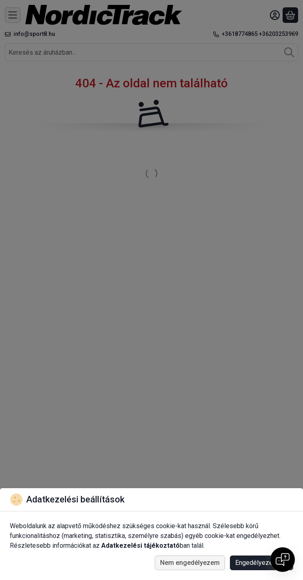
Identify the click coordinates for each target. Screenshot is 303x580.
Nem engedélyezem (190, 563)
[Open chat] (282, 559)
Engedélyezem (261, 563)
